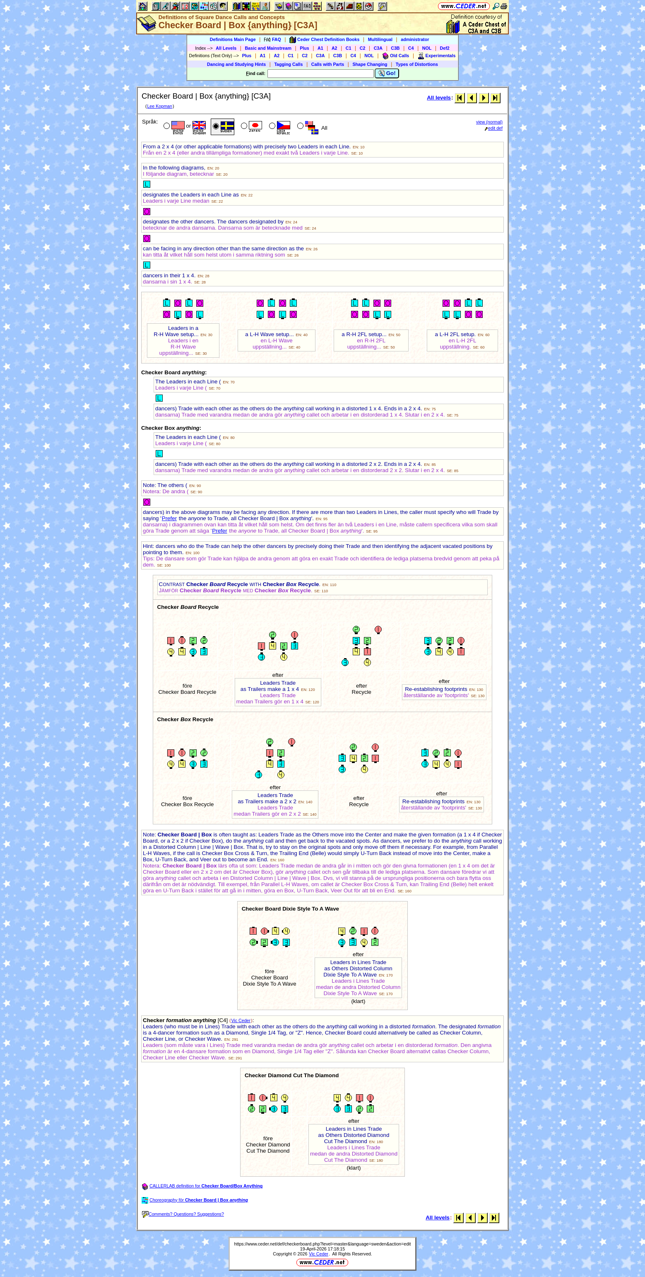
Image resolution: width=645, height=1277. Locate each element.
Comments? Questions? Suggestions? (183, 1214)
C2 (363, 48)
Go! (387, 73)
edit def (494, 128)
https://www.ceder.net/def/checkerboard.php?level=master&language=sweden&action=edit (322, 1243)
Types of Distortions (417, 64)
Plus (304, 48)
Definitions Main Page (233, 39)
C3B (395, 48)
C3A (378, 48)
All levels (439, 98)
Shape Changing (369, 64)
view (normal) (489, 121)
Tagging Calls (288, 64)
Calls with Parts (327, 64)
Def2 (445, 48)
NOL (427, 48)
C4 (411, 48)
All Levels (226, 48)
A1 (320, 48)
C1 (348, 48)
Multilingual (380, 39)
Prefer (169, 518)
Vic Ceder (240, 1020)
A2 (334, 48)
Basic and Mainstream (268, 48)
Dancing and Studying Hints (236, 64)
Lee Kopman (159, 106)
